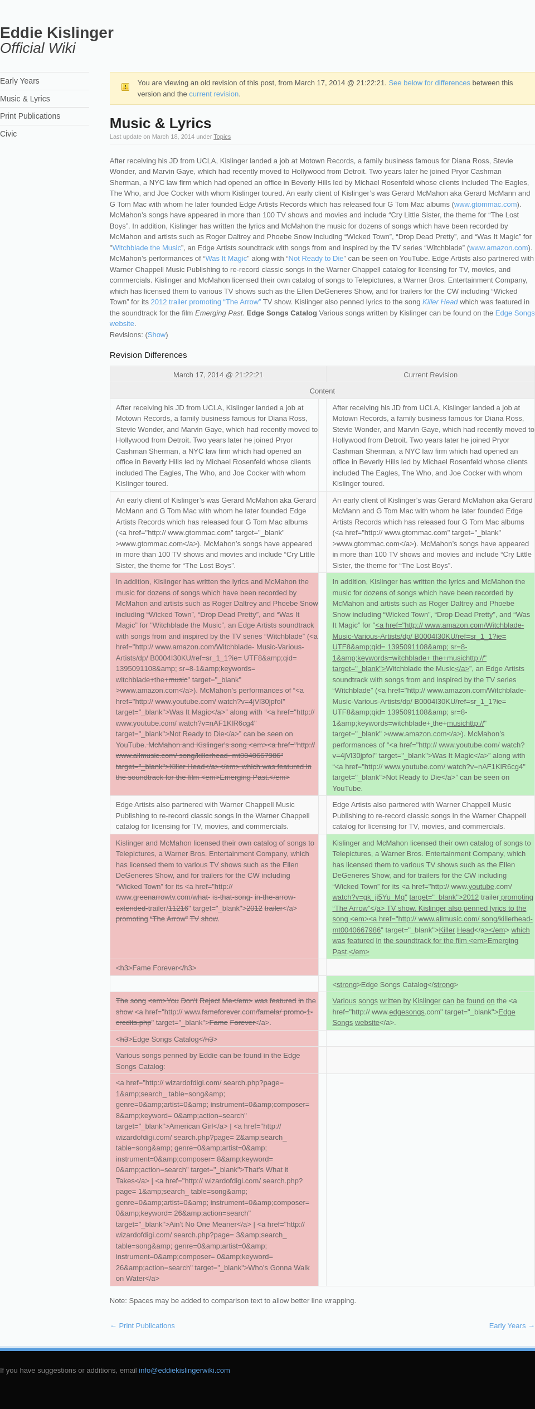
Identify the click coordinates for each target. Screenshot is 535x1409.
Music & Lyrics (25, 98)
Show (157, 335)
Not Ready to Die (316, 258)
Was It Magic (226, 258)
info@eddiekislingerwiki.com (184, 1370)
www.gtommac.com (485, 204)
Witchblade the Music (146, 248)
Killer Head (440, 302)
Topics (222, 136)
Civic (8, 133)
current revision (214, 94)
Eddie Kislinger (57, 32)
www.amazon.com (498, 248)
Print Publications (142, 1325)
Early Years (512, 1325)
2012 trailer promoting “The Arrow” (206, 302)
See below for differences (429, 83)
